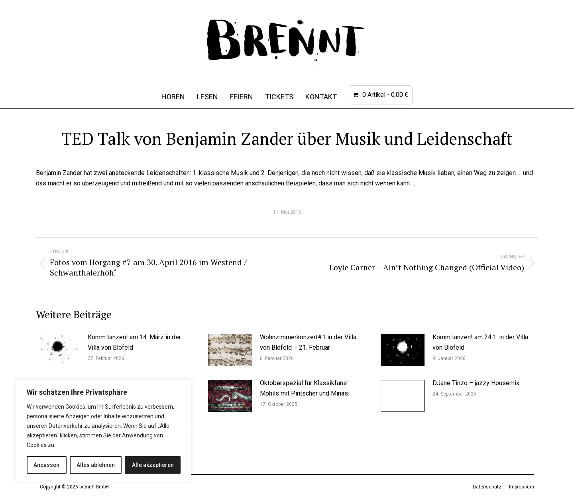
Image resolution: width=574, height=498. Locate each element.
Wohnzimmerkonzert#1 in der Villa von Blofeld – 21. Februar (308, 342)
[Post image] (58, 350)
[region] (103, 430)
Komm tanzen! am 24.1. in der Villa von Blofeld (480, 342)
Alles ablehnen (96, 465)
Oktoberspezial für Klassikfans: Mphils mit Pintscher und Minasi (305, 388)
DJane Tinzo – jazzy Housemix (475, 383)
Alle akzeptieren (153, 465)
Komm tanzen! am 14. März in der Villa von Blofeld (134, 342)
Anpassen (46, 465)
